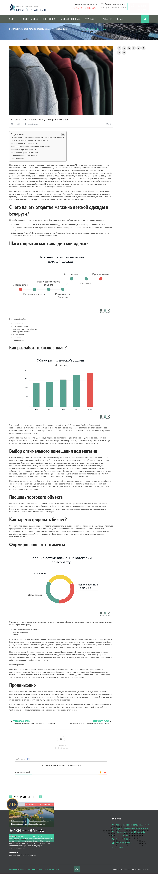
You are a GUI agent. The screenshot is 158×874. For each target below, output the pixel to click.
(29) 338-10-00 (122, 839)
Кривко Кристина (31, 124)
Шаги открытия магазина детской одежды (30, 140)
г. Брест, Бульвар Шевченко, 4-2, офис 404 (132, 828)
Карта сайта (117, 847)
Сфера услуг (102, 29)
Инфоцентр (106, 19)
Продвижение (18, 158)
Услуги (12, 19)
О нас (120, 19)
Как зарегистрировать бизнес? (25, 152)
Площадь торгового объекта (24, 149)
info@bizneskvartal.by (113, 7)
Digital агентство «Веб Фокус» (47, 869)
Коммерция (49, 19)
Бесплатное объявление (141, 8)
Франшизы (90, 19)
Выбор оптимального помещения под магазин (31, 146)
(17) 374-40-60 (122, 835)
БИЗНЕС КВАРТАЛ (87, 29)
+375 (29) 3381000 (84, 8)
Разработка (13, 869)
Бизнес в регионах (70, 19)
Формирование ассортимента (24, 155)
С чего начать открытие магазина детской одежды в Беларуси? (38, 137)
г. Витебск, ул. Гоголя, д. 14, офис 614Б (130, 832)
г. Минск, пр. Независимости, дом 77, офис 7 (132, 824)
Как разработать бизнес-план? (25, 143)
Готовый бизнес (30, 19)
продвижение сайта (27, 869)
